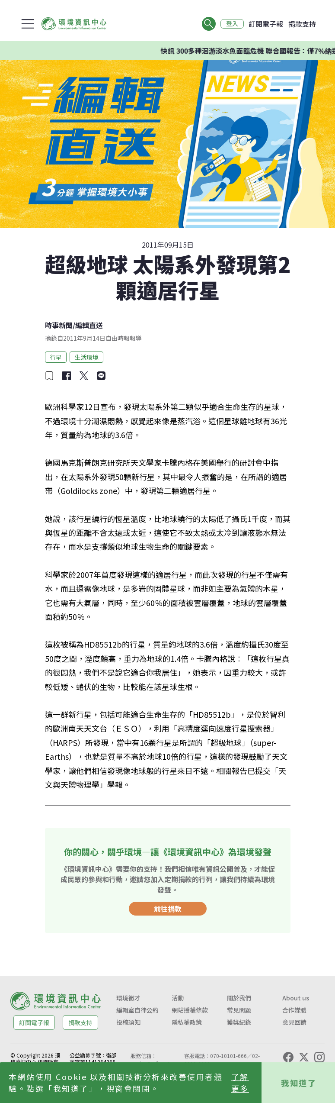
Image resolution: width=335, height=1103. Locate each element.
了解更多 (240, 1082)
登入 (232, 23)
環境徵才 (128, 997)
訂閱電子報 (266, 24)
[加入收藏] (49, 375)
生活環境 (86, 357)
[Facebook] (288, 1057)
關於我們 (239, 997)
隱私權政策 (187, 1022)
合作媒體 (294, 1010)
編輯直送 (89, 325)
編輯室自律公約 (137, 1010)
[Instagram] (319, 1057)
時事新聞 (59, 325)
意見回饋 (294, 1022)
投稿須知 (128, 1022)
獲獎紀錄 (239, 1022)
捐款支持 (302, 24)
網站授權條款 (190, 1010)
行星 (56, 357)
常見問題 (239, 1010)
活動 (178, 997)
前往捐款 (168, 908)
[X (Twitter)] (304, 1057)
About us (295, 997)
